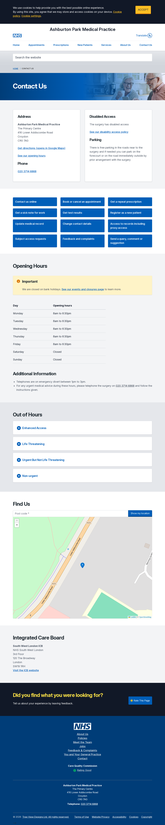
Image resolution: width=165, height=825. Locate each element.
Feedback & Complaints (82, 750)
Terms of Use (81, 816)
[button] (35, 201)
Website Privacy (100, 816)
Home (16, 45)
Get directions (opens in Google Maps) (41, 148)
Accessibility (119, 816)
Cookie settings (31, 15)
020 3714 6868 (27, 171)
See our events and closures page (83, 289)
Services (106, 45)
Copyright (146, 816)
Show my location (140, 513)
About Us (125, 45)
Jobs (82, 746)
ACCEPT (143, 9)
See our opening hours (32, 155)
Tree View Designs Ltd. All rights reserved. (45, 816)
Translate (144, 35)
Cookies (133, 816)
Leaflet (132, 617)
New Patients (85, 45)
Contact (82, 758)
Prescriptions (61, 45)
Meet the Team (82, 742)
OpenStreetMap (145, 617)
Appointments (36, 45)
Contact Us (145, 45)
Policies (82, 738)
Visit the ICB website (26, 670)
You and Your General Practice (82, 754)
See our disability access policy (109, 131)
